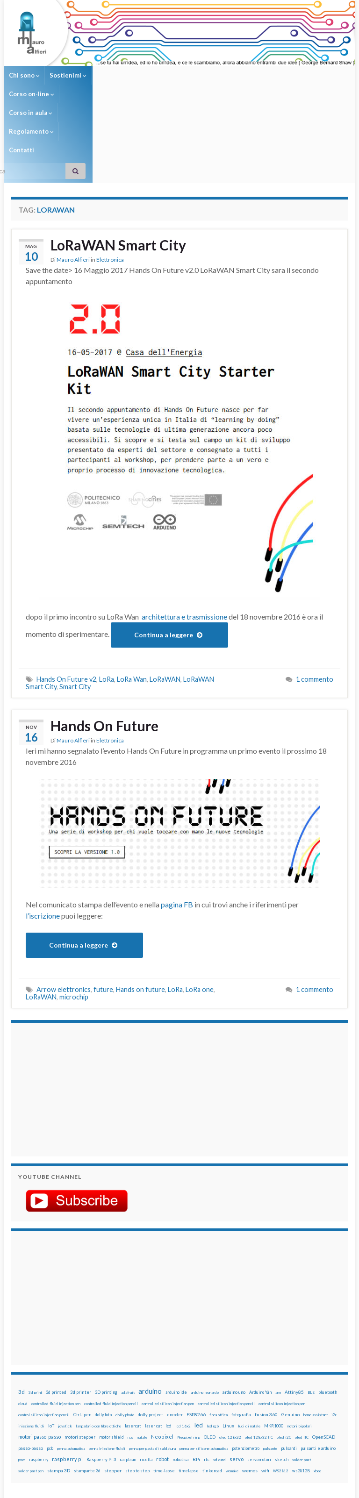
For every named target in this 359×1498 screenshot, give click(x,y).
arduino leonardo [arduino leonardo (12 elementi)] (205, 1317)
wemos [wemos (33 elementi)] (250, 1395)
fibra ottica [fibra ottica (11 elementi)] (218, 1340)
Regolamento (227, 75)
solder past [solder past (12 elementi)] (301, 1385)
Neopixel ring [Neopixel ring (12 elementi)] (188, 1362)
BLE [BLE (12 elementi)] (311, 1317)
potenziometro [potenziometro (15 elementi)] (245, 1373)
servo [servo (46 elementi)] (237, 1384)
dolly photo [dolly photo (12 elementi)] (124, 1340)
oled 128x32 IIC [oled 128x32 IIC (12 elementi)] (259, 1362)
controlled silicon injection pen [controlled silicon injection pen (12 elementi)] (168, 1329)
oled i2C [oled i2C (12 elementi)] (284, 1362)
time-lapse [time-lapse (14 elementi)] (164, 1396)
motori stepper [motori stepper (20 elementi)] (80, 1362)
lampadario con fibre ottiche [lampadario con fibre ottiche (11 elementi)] (98, 1351)
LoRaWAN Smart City (118, 170)
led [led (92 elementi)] (198, 1350)
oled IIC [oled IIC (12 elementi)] (302, 1362)
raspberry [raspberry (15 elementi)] (38, 1384)
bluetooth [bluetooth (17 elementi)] (327, 1317)
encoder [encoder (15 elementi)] (175, 1339)
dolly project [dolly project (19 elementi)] (150, 1339)
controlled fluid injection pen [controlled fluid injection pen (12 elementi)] (55, 1329)
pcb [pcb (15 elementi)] (50, 1373)
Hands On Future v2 (66, 604)
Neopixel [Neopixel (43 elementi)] (162, 1362)
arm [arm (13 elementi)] (278, 1317)
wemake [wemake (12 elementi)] (232, 1396)
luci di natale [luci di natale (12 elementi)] (249, 1351)
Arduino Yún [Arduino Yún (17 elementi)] (260, 1317)
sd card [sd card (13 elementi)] (219, 1385)
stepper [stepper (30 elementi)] (113, 1395)
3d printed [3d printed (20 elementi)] (56, 1317)
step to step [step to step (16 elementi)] (137, 1395)
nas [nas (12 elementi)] (130, 1362)
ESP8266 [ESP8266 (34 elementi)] (196, 1339)
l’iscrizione (43, 840)
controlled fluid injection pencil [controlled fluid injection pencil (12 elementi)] (111, 1329)
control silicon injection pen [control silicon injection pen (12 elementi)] (281, 1329)
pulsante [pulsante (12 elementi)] (270, 1373)
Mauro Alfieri (73, 184)
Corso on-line (119, 75)
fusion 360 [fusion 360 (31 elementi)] (266, 1339)
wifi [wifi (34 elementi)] (265, 1395)
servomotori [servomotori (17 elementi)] (259, 1384)
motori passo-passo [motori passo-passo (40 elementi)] (39, 1362)
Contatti (272, 75)
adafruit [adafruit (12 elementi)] (128, 1317)
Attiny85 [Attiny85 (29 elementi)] (294, 1317)
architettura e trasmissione (184, 541)
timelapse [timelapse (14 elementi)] (189, 1396)
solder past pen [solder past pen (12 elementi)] (30, 1396)
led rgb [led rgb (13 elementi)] (213, 1351)
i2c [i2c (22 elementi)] (334, 1339)
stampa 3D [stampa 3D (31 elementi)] (58, 1395)
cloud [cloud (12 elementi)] (23, 1329)
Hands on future (140, 915)
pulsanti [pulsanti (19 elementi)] (289, 1373)
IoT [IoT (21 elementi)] (51, 1351)
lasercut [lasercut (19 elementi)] (133, 1351)
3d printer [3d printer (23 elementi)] (80, 1317)
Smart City (75, 612)
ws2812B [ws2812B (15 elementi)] (301, 1395)
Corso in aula (173, 75)
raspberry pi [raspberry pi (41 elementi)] (67, 1384)
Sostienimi (68, 75)
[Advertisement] (76, 1013)
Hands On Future (104, 650)
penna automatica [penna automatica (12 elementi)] (71, 1373)
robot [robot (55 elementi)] (162, 1384)
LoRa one (200, 915)
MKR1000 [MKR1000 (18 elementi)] (273, 1351)
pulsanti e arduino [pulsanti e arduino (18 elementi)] (318, 1373)
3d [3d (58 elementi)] (21, 1317)
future (103, 915)
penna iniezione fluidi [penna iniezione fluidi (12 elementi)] (107, 1373)
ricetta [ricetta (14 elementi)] (146, 1385)
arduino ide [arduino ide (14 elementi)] (176, 1317)
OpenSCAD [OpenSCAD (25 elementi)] (323, 1362)
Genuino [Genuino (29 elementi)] (290, 1339)
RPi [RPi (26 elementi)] (196, 1384)
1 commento (314, 604)
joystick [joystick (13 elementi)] (65, 1351)
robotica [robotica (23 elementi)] (180, 1384)
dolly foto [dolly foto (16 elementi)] (103, 1339)
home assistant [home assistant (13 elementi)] (315, 1340)
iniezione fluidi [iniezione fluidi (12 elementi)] (31, 1351)
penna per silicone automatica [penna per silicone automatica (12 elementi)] (204, 1373)
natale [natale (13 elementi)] (142, 1362)
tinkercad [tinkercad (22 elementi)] (212, 1395)
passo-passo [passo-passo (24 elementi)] (30, 1373)
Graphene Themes (90, 1486)
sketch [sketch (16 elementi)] (281, 1384)
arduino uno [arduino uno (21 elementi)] (234, 1317)
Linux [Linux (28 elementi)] (228, 1351)
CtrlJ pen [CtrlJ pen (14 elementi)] (82, 1340)
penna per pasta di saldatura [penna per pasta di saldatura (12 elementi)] (152, 1373)
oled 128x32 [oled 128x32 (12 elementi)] (230, 1362)
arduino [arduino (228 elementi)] (150, 1316)
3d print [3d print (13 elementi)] (35, 1317)
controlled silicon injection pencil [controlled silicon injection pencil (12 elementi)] (226, 1329)
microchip (73, 922)
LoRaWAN (165, 604)
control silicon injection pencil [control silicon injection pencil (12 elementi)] (44, 1340)
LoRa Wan (132, 604)
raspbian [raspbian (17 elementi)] (128, 1384)
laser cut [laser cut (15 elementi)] (153, 1351)
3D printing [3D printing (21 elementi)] (106, 1317)
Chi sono (24, 75)
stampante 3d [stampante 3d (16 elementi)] (87, 1395)
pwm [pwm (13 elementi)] (21, 1385)
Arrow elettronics (63, 915)
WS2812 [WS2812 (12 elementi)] (280, 1396)
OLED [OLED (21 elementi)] (209, 1362)
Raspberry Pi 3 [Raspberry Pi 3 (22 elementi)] (101, 1384)
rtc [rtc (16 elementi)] (206, 1384)
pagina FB (177, 829)
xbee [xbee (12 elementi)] (317, 1396)
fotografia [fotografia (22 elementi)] (241, 1339)
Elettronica (110, 184)
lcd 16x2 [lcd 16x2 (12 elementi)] (183, 1351)
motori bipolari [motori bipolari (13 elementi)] (299, 1351)
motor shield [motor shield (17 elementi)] (111, 1362)
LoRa (106, 604)
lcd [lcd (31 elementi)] (168, 1351)
